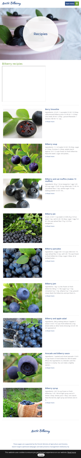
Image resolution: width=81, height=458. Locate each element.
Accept (41, 455)
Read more (50, 122)
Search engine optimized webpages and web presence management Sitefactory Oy (40, 447)
